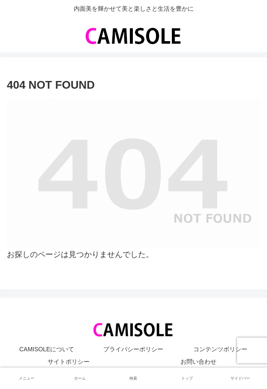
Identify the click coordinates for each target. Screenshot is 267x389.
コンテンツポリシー (220, 349)
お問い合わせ (198, 361)
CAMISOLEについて (46, 349)
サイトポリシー (69, 361)
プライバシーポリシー (133, 349)
